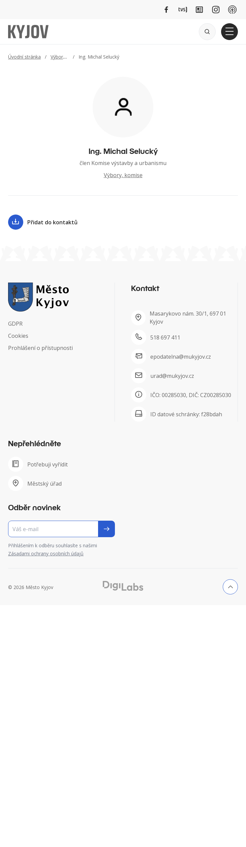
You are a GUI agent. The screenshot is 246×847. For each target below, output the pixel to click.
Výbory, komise (67, 57)
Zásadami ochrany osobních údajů (46, 553)
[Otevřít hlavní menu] (229, 32)
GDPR (15, 323)
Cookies (18, 335)
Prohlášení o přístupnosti (40, 348)
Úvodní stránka (24, 57)
